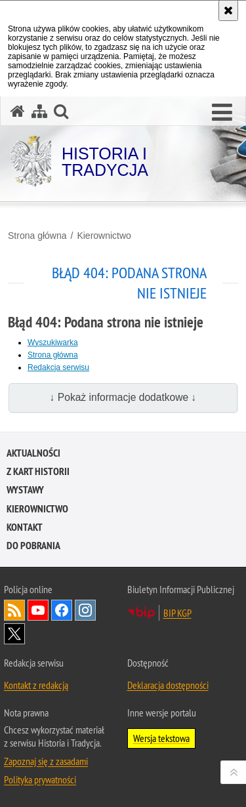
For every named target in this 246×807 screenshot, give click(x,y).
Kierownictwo (104, 235)
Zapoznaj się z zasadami (46, 761)
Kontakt (25, 527)
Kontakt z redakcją (36, 685)
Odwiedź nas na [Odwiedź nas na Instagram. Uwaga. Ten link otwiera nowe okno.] (85, 610)
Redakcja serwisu (58, 367)
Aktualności (33, 453)
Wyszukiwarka (53, 342)
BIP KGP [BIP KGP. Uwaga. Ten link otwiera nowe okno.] (177, 612)
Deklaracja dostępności (168, 685)
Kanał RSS (14, 610)
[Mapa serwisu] (39, 111)
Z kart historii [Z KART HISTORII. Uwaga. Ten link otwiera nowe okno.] (38, 471)
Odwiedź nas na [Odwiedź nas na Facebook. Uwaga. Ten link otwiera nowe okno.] (61, 610)
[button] (222, 113)
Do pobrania (33, 545)
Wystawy (25, 490)
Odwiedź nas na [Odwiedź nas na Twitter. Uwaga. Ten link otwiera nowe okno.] (14, 633)
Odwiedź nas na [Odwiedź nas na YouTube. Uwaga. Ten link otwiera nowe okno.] (38, 610)
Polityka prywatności (40, 779)
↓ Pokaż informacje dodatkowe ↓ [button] (123, 397)
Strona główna (37, 235)
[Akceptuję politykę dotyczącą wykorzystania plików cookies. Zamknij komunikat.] (228, 10)
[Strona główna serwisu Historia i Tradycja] (17, 111)
